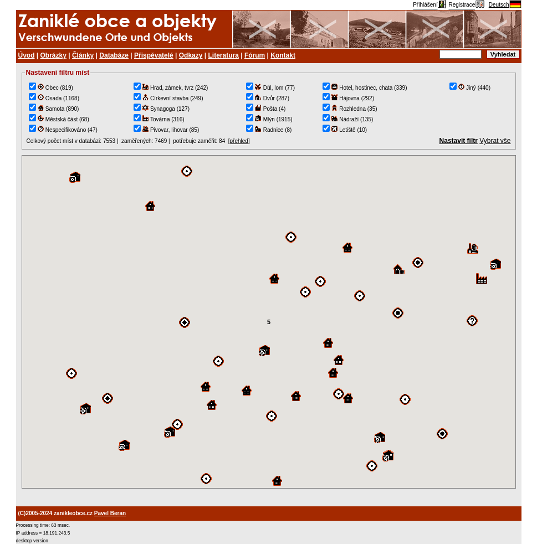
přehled (239, 141)
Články (83, 55)
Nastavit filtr (458, 141)
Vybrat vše (494, 141)
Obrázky (53, 55)
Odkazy (191, 55)
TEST (269, 322)
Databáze (114, 55)
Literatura (223, 55)
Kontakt (282, 55)
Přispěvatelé (153, 55)
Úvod (26, 55)
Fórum (254, 55)
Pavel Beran (110, 513)
